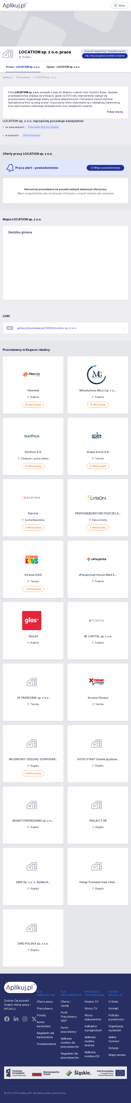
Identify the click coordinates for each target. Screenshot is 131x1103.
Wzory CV (91, 1008)
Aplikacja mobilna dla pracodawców (70, 1042)
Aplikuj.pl (7, 77)
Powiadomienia (46, 1044)
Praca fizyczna (31, 135)
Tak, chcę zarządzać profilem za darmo (105, 55)
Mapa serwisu (117, 1055)
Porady (41, 1015)
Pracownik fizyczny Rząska (43, 127)
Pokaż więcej (115, 111)
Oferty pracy (45, 1001)
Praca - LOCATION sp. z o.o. (23, 66)
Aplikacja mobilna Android (90, 1041)
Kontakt (113, 1008)
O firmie (113, 1001)
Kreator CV (92, 1001)
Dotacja (113, 1048)
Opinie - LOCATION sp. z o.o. (63, 66)
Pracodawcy (23, 77)
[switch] (105, 168)
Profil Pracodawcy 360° (69, 1016)
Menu (120, 5)
